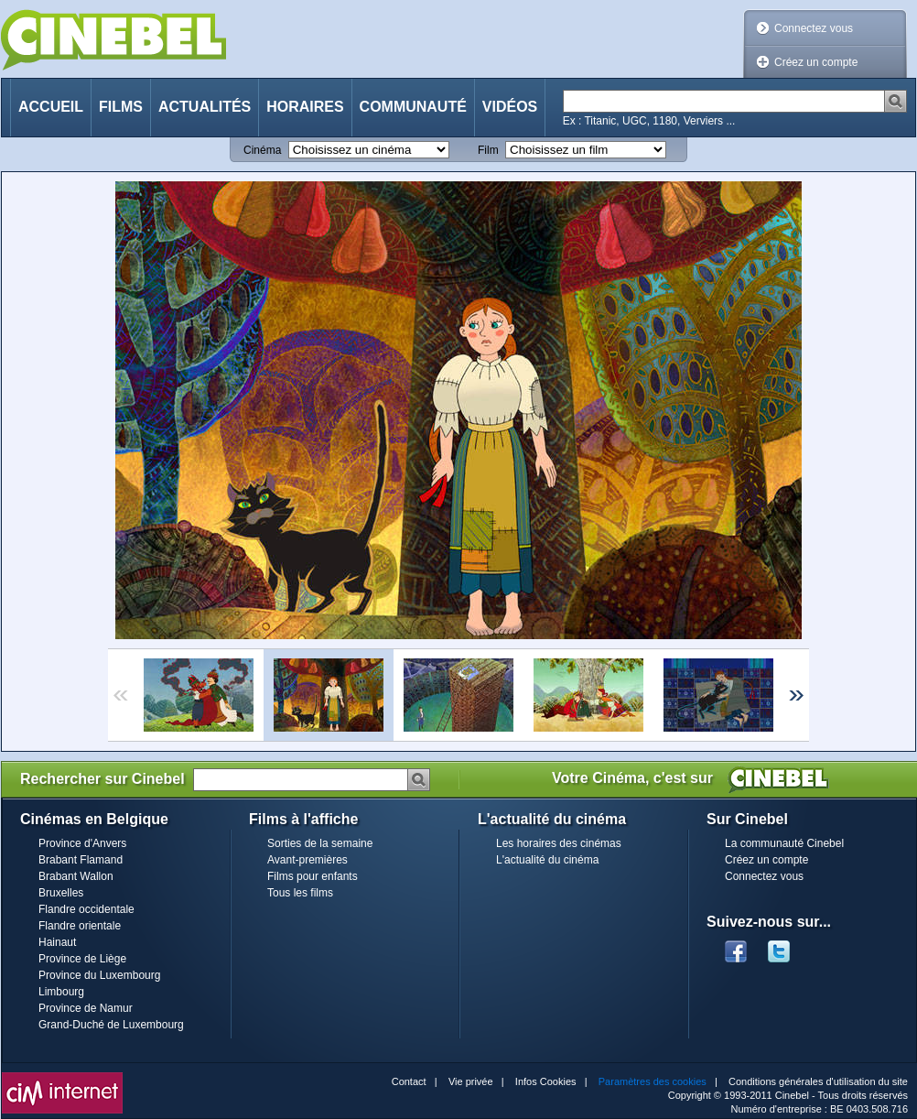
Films (121, 106)
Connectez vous (813, 28)
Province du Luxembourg (99, 975)
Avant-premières (307, 859)
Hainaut (57, 942)
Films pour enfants (312, 876)
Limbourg (61, 991)
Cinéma (262, 150)
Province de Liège (82, 958)
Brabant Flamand (80, 859)
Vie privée (470, 1081)
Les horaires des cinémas (558, 843)
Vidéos (509, 106)
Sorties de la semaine (319, 843)
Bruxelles (60, 892)
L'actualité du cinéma (547, 859)
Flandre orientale (79, 925)
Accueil (50, 106)
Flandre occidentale (86, 909)
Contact (409, 1081)
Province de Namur (85, 1008)
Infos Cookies (546, 1081)
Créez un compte (816, 62)
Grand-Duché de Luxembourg (111, 1024)
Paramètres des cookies (653, 1081)
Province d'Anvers (82, 843)
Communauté (413, 106)
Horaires (304, 106)
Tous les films (300, 892)
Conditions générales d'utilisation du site (818, 1081)
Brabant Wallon (75, 876)
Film (488, 150)
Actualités (204, 106)
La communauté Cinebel (784, 843)
